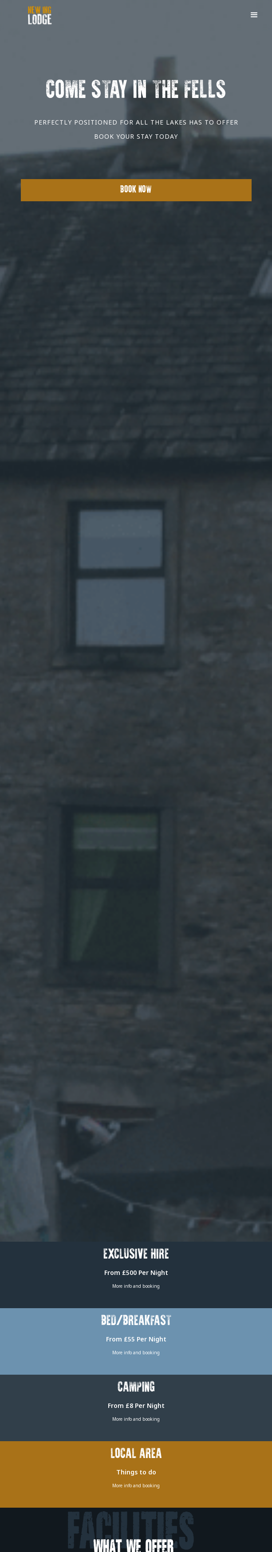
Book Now (136, 190)
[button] (254, 14)
